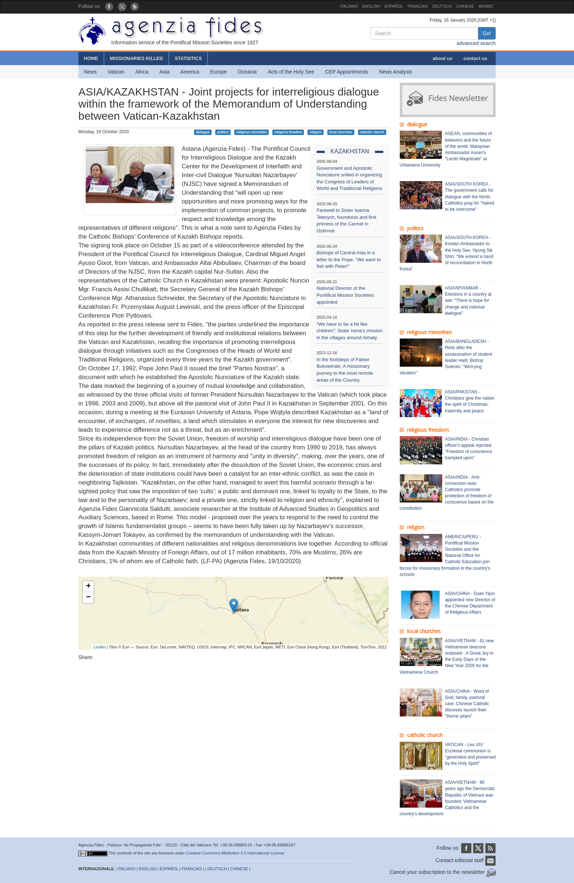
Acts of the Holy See (291, 72)
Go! (486, 33)
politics (223, 132)
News (90, 72)
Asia (164, 72)
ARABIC (485, 6)
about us (442, 58)
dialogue (203, 132)
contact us (475, 58)
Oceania (247, 72)
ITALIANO (349, 6)
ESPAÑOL (393, 6)
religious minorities (251, 132)
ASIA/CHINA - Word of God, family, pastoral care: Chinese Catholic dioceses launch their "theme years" (467, 704)
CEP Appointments (346, 72)
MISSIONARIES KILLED (136, 58)
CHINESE (465, 6)
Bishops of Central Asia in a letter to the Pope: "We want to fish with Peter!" (349, 259)
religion (316, 132)
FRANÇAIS (417, 6)
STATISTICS (188, 58)
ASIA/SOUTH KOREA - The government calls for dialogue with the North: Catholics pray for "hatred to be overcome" (470, 197)
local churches (340, 132)
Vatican (116, 72)
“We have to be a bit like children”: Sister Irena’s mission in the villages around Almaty (350, 330)
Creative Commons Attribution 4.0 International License (235, 853)
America (189, 72)
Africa (142, 72)
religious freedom (288, 132)
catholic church (372, 132)
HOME (91, 58)
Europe (218, 72)
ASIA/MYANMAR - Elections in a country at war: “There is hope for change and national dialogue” (468, 300)
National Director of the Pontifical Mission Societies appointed (345, 294)
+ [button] (88, 586)
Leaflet (100, 647)
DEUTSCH (442, 6)
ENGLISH (371, 6)
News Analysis (395, 72)
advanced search (476, 43)
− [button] (88, 597)
